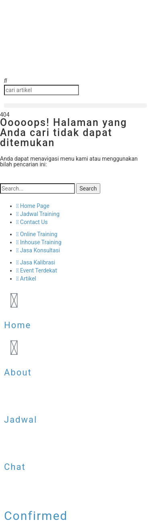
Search (88, 188)
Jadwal (20, 420)
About (18, 372)
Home (17, 325)
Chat (15, 467)
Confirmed (36, 516)
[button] (75, 81)
